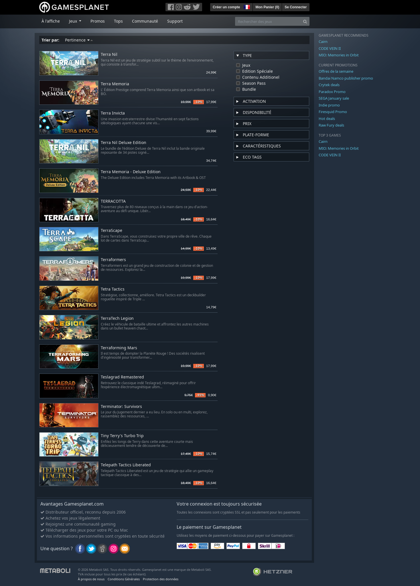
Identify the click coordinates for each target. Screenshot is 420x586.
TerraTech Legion (117, 318)
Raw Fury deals (331, 125)
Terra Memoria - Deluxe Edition (131, 171)
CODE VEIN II (330, 48)
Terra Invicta (113, 113)
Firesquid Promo (333, 111)
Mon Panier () (267, 7)
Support (175, 21)
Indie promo (329, 105)
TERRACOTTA (113, 201)
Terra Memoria (115, 84)
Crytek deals (329, 84)
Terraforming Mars (119, 348)
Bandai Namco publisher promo (346, 78)
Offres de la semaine (336, 71)
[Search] (305, 21)
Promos (97, 21)
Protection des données (160, 579)
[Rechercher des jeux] (268, 21)
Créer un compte (226, 7)
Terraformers (113, 259)
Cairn (323, 41)
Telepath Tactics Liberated (126, 465)
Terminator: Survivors (121, 406)
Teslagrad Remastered (122, 377)
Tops (118, 21)
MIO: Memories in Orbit (339, 55)
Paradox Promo (332, 91)
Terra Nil (109, 54)
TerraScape (111, 230)
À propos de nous (91, 579)
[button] (246, 6)
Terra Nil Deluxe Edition (123, 142)
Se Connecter (296, 7)
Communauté (145, 21)
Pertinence (79, 40)
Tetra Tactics (113, 289)
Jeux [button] (73, 21)
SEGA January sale (334, 98)
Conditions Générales (124, 579)
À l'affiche (51, 21)
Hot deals (327, 118)
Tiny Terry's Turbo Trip (122, 435)
